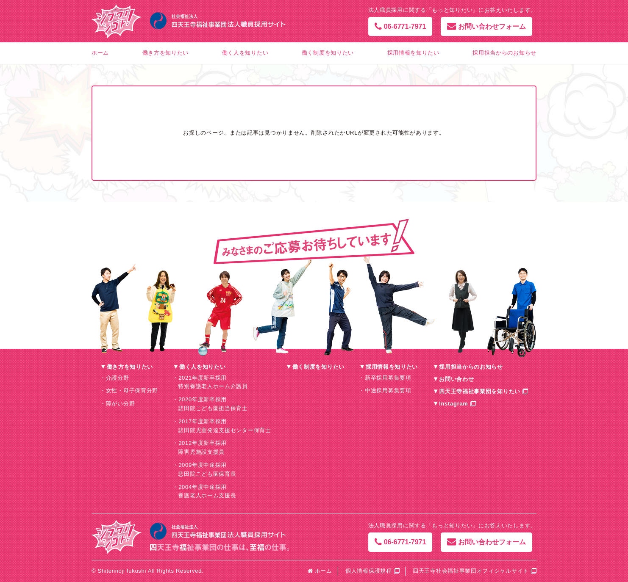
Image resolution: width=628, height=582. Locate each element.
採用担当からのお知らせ (504, 53)
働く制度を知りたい (328, 53)
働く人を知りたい (245, 53)
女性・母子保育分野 (132, 390)
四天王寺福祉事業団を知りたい (479, 391)
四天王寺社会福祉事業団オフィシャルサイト (471, 571)
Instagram (453, 403)
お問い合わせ (456, 379)
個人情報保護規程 (368, 571)
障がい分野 (120, 403)
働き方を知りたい (165, 53)
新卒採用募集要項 (388, 378)
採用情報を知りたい (413, 53)
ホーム (100, 53)
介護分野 (117, 378)
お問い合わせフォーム (486, 26)
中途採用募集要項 (388, 390)
